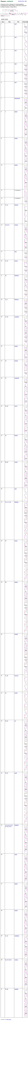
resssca (16, 260)
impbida (16, 989)
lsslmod (16, 204)
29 (5, 773)
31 (5, 693)
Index (26, 1)
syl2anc (16, 224)
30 (5, 721)
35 (5, 989)
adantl (16, 111)
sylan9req (17, 316)
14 (5, 826)
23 (5, 435)
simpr (16, 854)
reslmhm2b (10, 1)
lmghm (16, 346)
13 (8, 224)
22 (7, 406)
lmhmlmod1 (17, 98)
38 (9, 959)
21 (5, 406)
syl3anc (16, 959)
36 (5, 959)
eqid (15, 24)
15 (7, 260)
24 (7, 462)
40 (7, 989)
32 (7, 721)
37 (7, 959)
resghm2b (17, 378)
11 (5, 204)
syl (15, 721)
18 (7, 316)
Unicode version (21, 1)
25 (9, 826)
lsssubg (16, 360)
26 (10, 502)
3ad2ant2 (17, 275)
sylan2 (16, 462)
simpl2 (16, 165)
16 (5, 275)
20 (5, 462)
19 (7, 826)
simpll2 (16, 634)
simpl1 (16, 138)
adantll (16, 582)
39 (10, 959)
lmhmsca (17, 299)
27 (5, 540)
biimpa (16, 435)
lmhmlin (16, 502)
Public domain (8, 1019)
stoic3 (16, 406)
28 (5, 582)
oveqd (16, 693)
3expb (16, 540)
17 (5, 316)
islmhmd (16, 825)
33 (7, 773)
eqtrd (16, 773)
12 (7, 204)
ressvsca (16, 675)
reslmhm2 (17, 935)
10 (6, 224)
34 (10, 826)
